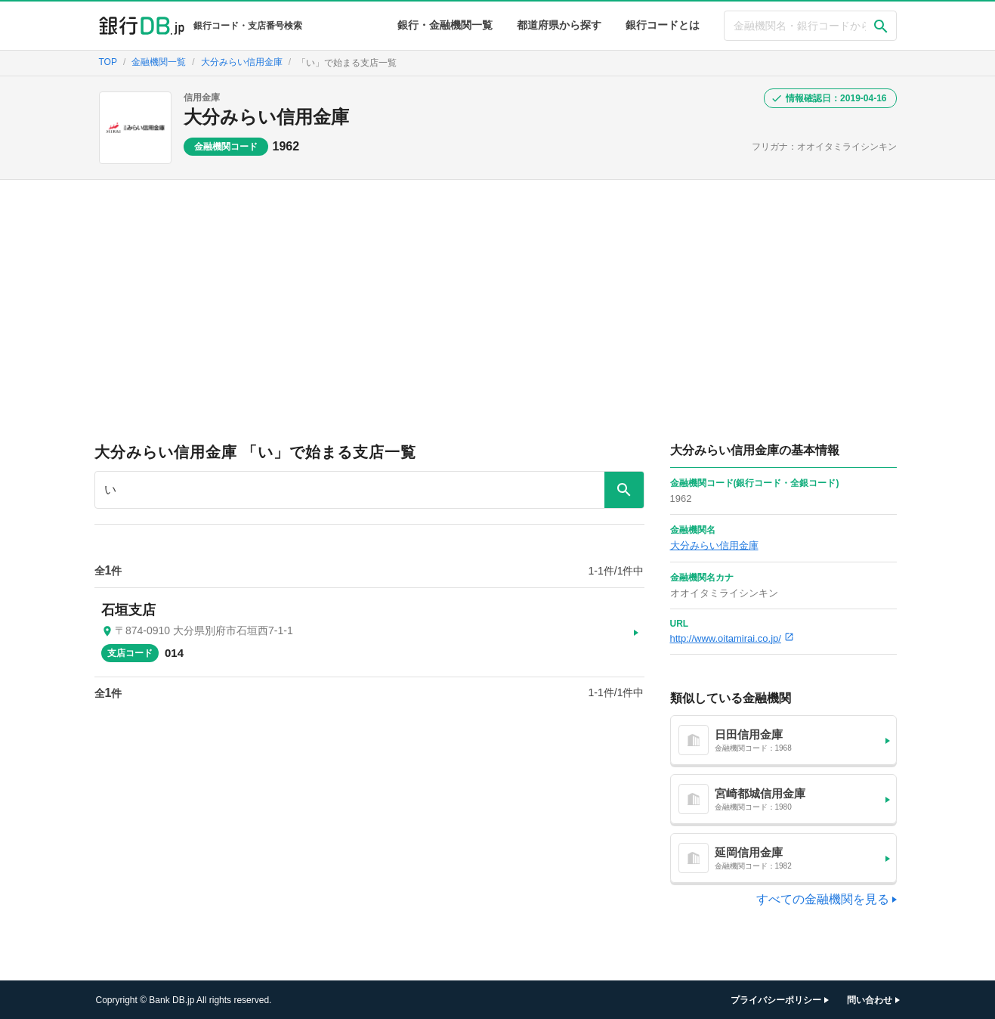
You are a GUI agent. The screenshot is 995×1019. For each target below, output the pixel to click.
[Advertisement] (498, 293)
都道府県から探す (559, 25)
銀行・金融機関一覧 (445, 25)
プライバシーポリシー (776, 1000)
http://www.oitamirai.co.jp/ (732, 638)
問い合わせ (869, 1000)
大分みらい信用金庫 (266, 117)
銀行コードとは (663, 25)
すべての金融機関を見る (822, 899)
